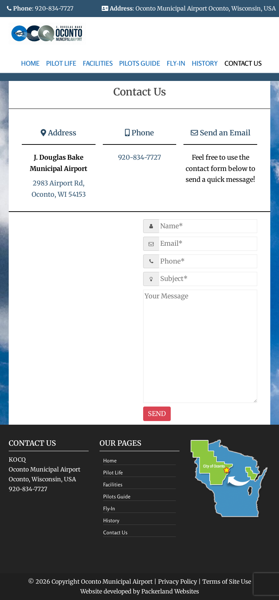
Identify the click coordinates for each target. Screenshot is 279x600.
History (205, 63)
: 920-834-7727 (40, 8)
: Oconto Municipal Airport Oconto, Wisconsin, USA (189, 8)
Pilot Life (61, 63)
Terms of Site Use (226, 581)
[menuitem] (30, 63)
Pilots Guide (139, 63)
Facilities (98, 63)
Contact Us (243, 63)
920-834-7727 (139, 157)
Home (30, 63)
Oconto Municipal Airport (117, 581)
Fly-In (176, 63)
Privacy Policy (177, 581)
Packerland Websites (170, 591)
